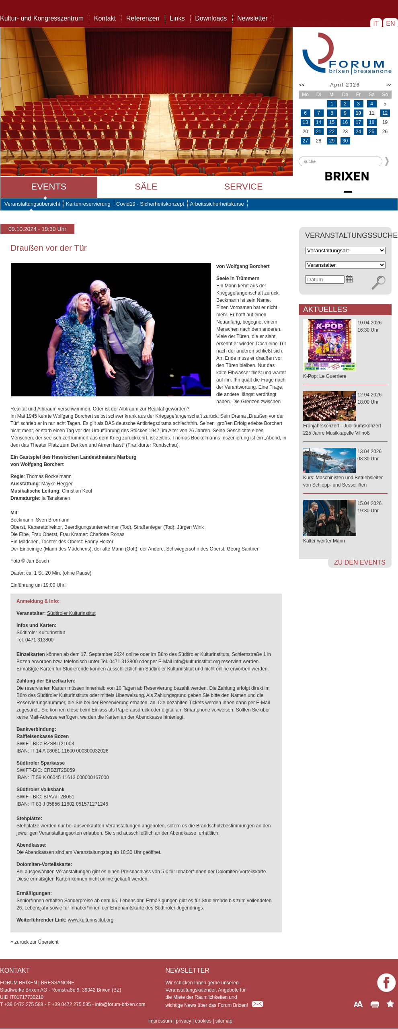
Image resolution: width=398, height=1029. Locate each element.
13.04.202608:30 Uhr (345, 469)
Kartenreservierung (88, 204)
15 (331, 122)
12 (385, 113)
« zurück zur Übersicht (34, 942)
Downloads (211, 18)
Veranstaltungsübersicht (32, 204)
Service (243, 186)
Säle (146, 186)
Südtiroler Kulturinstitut (71, 613)
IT (376, 23)
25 (371, 131)
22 (331, 131)
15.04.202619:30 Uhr (345, 522)
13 (305, 122)
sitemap (223, 1021)
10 (358, 113)
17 (358, 122)
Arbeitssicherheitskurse (217, 204)
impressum (160, 1021)
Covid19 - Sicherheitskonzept (150, 204)
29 (331, 141)
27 (305, 141)
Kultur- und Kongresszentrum (42, 18)
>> (388, 84)
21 (318, 131)
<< (302, 85)
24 (358, 131)
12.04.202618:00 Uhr (345, 414)
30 (345, 141)
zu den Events (360, 562)
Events (48, 186)
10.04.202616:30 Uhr (345, 350)
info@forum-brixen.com (120, 1004)
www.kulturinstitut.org (90, 920)
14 (318, 122)
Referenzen (143, 18)
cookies (203, 1021)
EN (390, 23)
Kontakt (105, 18)
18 (371, 122)
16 (345, 122)
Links (177, 18)
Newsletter (252, 18)
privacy (183, 1021)
